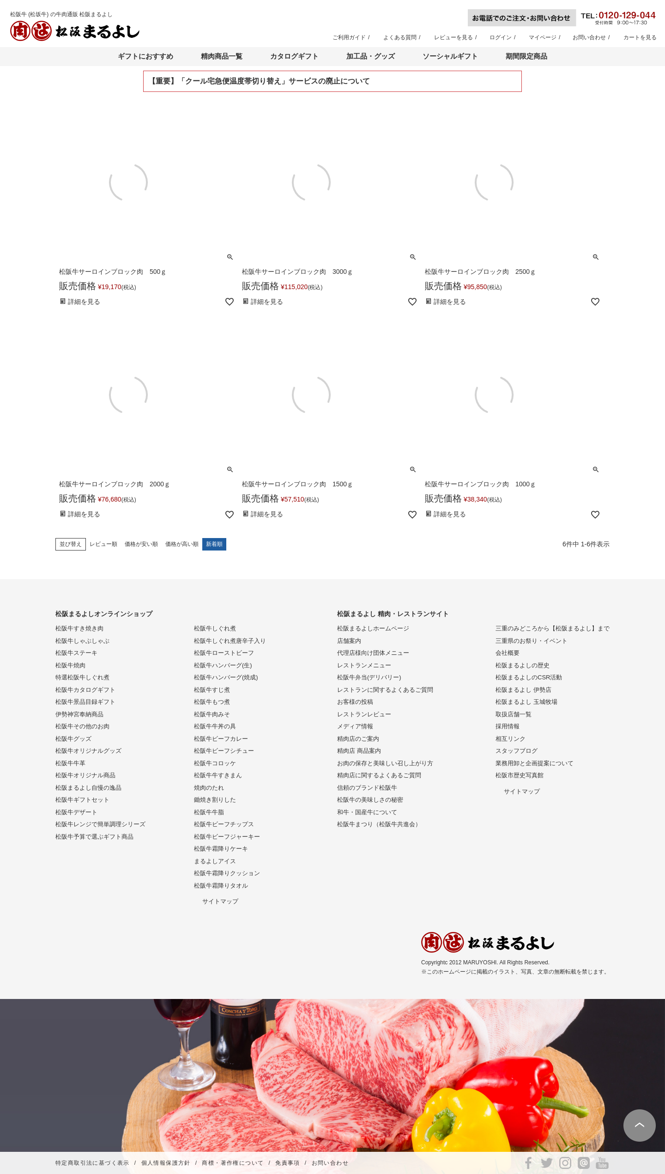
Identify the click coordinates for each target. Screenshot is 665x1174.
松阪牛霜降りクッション (227, 873)
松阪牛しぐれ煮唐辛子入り (230, 640)
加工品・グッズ (370, 56)
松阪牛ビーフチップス (224, 824)
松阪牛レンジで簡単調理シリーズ (100, 824)
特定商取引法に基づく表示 (92, 1163)
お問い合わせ (589, 37)
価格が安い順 (141, 544)
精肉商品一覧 (221, 56)
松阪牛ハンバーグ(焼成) (226, 677)
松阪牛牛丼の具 (215, 726)
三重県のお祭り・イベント (532, 640)
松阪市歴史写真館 (520, 775)
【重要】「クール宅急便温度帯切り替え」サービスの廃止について (259, 81)
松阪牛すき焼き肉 (79, 628)
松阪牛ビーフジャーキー (227, 836)
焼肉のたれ (209, 787)
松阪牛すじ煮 (212, 689)
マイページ (542, 37)
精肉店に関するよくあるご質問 (379, 775)
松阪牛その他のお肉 (82, 726)
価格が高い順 (182, 544)
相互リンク (511, 738)
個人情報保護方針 (166, 1163)
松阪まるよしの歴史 (523, 665)
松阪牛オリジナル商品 (85, 775)
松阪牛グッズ (73, 738)
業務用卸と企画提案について (535, 763)
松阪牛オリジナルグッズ (88, 750)
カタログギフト (294, 56)
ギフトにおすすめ (145, 56)
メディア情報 (355, 726)
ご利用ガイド (349, 37)
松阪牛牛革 (70, 763)
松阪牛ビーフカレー (221, 738)
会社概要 (508, 652)
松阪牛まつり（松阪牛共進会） (379, 824)
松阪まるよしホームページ (373, 628)
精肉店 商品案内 (359, 750)
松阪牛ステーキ (76, 652)
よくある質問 (400, 37)
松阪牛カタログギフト (85, 689)
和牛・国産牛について (367, 812)
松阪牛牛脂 (209, 812)
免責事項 (287, 1163)
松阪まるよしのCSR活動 (529, 677)
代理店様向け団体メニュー (373, 652)
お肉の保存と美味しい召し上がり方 (385, 763)
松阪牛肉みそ (212, 714)
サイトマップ (220, 901)
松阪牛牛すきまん (218, 775)
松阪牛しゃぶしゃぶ (82, 640)
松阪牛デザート (76, 812)
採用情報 (508, 726)
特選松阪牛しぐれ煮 (82, 677)
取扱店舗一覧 (514, 714)
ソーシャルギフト (450, 56)
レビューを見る (453, 37)
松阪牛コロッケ (215, 763)
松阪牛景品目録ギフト (85, 701)
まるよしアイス (215, 861)
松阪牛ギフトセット (82, 799)
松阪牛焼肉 (70, 665)
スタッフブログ (517, 750)
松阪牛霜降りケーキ (221, 848)
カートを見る (640, 37)
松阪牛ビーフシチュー (224, 750)
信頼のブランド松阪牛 (367, 787)
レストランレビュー (364, 714)
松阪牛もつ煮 (212, 701)
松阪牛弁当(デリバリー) (369, 677)
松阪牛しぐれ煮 (215, 628)
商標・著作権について (233, 1163)
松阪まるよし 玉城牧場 (526, 701)
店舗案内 (349, 640)
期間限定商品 (526, 56)
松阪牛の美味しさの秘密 (370, 799)
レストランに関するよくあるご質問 (385, 689)
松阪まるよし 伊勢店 (523, 689)
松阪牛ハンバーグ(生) (223, 665)
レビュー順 (103, 544)
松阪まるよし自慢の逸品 (88, 787)
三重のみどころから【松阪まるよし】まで (553, 628)
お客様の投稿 (355, 701)
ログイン (501, 37)
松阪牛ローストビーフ (224, 652)
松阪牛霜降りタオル (221, 885)
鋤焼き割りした (215, 799)
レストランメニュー (364, 665)
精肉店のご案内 (358, 738)
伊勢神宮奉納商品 (79, 714)
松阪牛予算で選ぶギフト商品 (94, 836)
